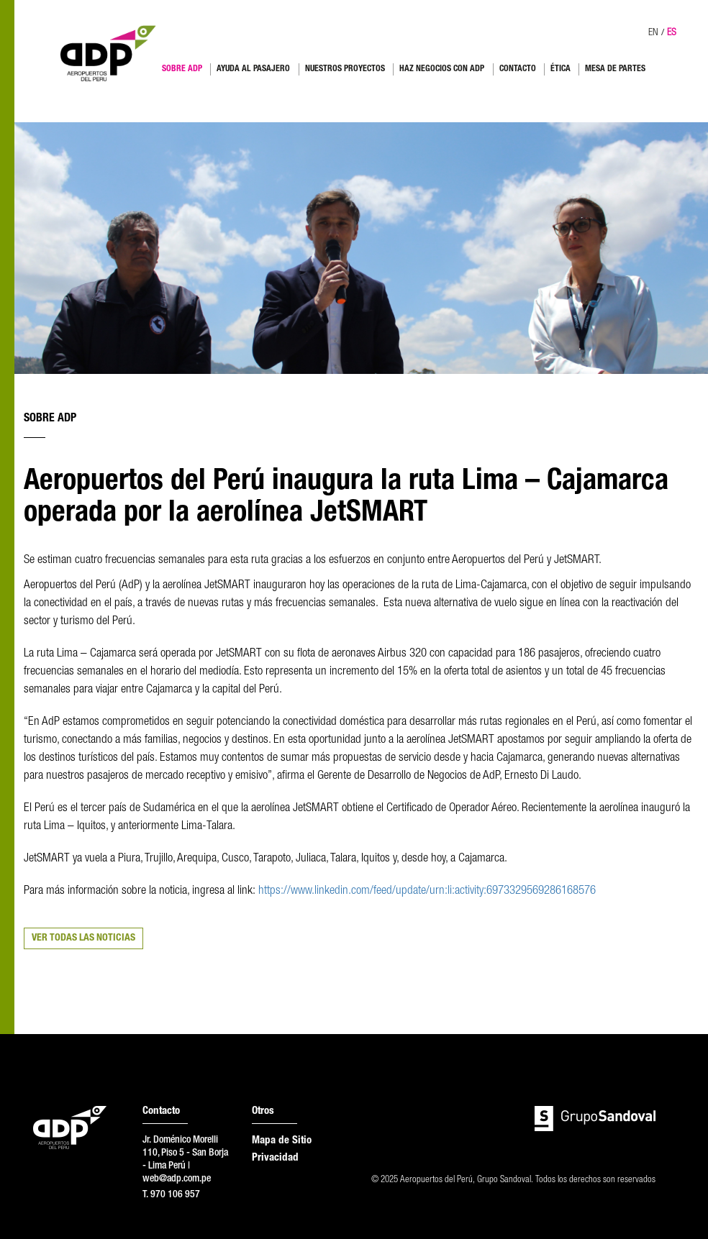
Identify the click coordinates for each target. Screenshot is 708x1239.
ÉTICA (560, 69)
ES (671, 33)
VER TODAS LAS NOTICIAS (83, 938)
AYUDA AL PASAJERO (253, 69)
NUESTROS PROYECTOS (345, 69)
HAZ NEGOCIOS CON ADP (441, 69)
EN (653, 33)
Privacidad (275, 1158)
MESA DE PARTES (615, 69)
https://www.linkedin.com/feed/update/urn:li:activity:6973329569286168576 (427, 891)
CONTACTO (517, 69)
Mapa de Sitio (282, 1140)
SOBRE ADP (182, 69)
